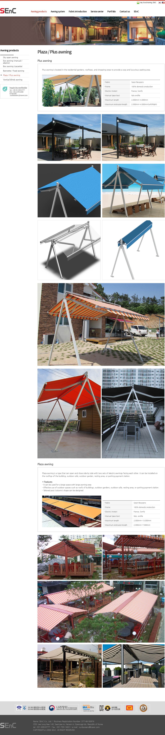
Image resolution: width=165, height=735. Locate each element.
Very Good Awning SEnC (146, 2)
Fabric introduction (78, 11)
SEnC (136, 11)
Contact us (125, 11)
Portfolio (111, 11)
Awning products (39, 11)
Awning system (58, 11)
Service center (97, 11)
